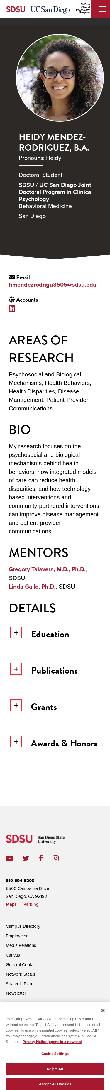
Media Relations (21, 945)
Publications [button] (44, 670)
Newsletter (16, 993)
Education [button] (39, 634)
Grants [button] (33, 706)
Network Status (20, 974)
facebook (46, 858)
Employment (18, 936)
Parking (31, 904)
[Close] (103, 1012)
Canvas (13, 955)
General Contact (21, 964)
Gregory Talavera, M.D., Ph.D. (47, 569)
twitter (31, 858)
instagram (60, 858)
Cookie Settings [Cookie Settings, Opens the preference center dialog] (55, 1055)
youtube (9, 858)
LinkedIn (13, 308)
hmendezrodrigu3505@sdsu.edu (53, 284)
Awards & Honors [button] (53, 743)
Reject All (55, 1071)
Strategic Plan (19, 983)
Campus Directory (23, 926)
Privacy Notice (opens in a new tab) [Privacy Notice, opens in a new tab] (52, 1044)
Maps (11, 904)
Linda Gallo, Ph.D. (32, 586)
